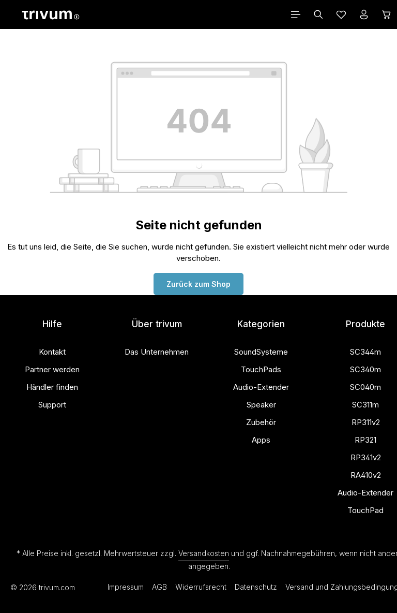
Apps (261, 440)
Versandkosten (203, 553)
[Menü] (295, 14)
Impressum (126, 586)
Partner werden (52, 369)
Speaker (261, 405)
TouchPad (365, 510)
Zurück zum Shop (198, 284)
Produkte (365, 324)
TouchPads (261, 369)
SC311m (365, 405)
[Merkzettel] (341, 14)
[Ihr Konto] (364, 14)
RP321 (365, 440)
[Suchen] (318, 14)
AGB (159, 586)
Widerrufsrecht (200, 586)
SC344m (365, 352)
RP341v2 (365, 457)
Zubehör (261, 422)
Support (52, 405)
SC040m (365, 387)
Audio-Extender (261, 387)
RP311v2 (366, 422)
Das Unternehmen (157, 352)
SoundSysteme (261, 352)
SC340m (365, 369)
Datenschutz (256, 586)
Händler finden (52, 387)
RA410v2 (365, 475)
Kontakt (52, 352)
